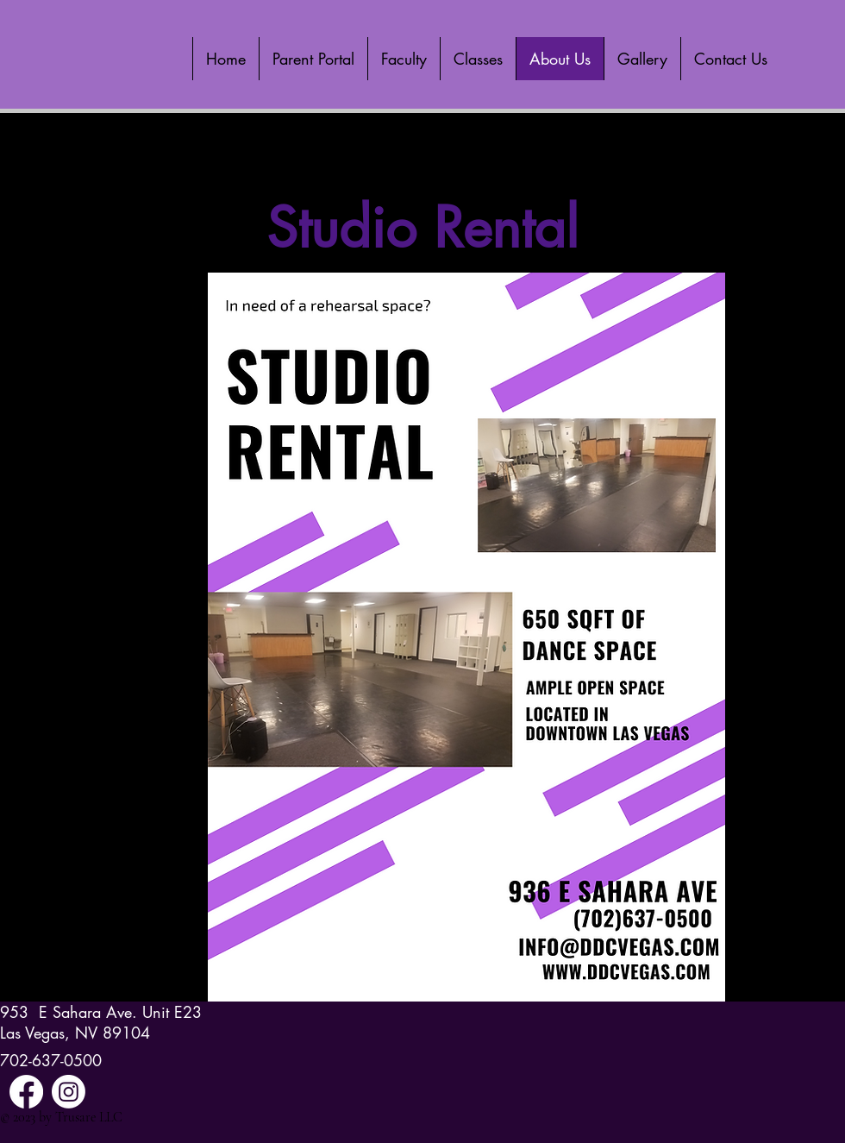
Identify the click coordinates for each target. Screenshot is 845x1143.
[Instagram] (68, 1091)
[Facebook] (26, 1091)
